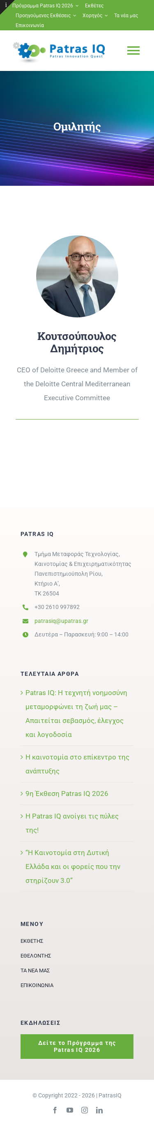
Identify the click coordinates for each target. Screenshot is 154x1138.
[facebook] (55, 1110)
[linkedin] (99, 1110)
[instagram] (84, 1110)
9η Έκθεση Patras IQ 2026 (66, 793)
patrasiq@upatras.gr (61, 621)
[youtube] (70, 1110)
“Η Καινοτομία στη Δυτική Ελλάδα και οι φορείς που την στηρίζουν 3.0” (72, 866)
